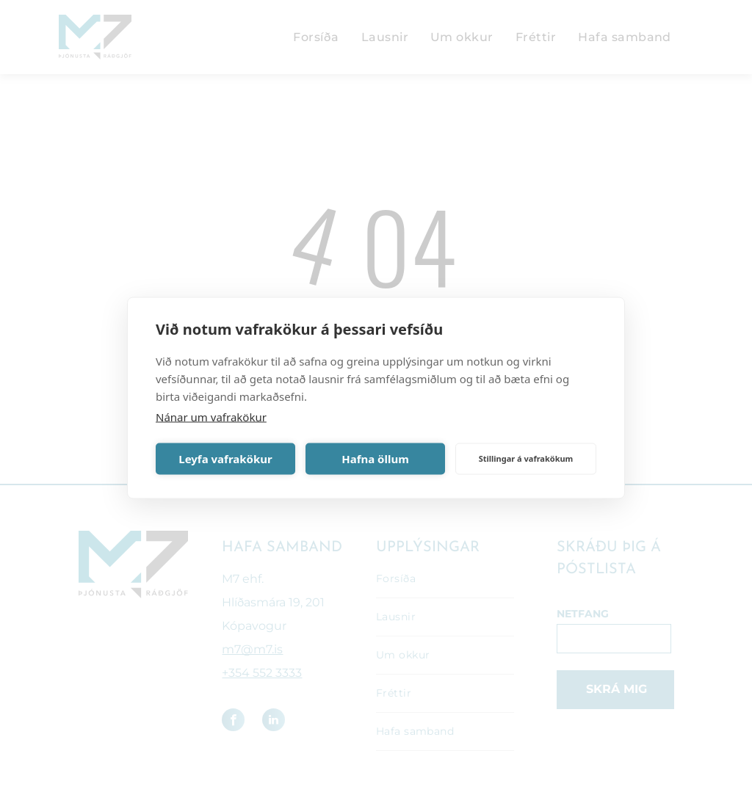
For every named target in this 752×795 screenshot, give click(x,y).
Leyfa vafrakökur (225, 458)
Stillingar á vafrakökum (526, 458)
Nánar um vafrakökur (211, 416)
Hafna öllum (375, 458)
